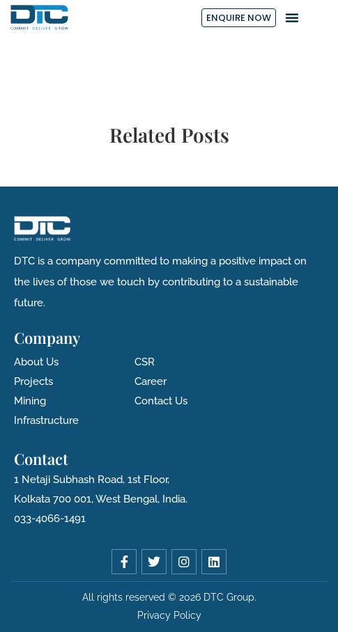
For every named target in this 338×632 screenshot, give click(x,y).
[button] (292, 17)
